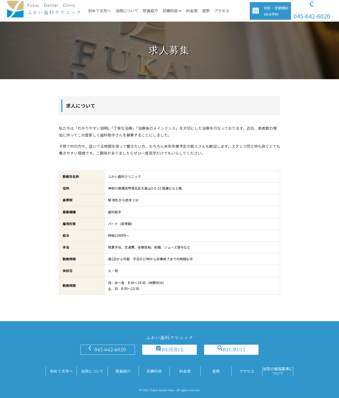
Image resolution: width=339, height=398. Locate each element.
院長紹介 (150, 10)
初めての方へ (99, 10)
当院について (127, 10)
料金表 (192, 10)
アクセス (221, 10)
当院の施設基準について (278, 371)
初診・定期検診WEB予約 (276, 11)
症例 (206, 10)
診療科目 (172, 10)
